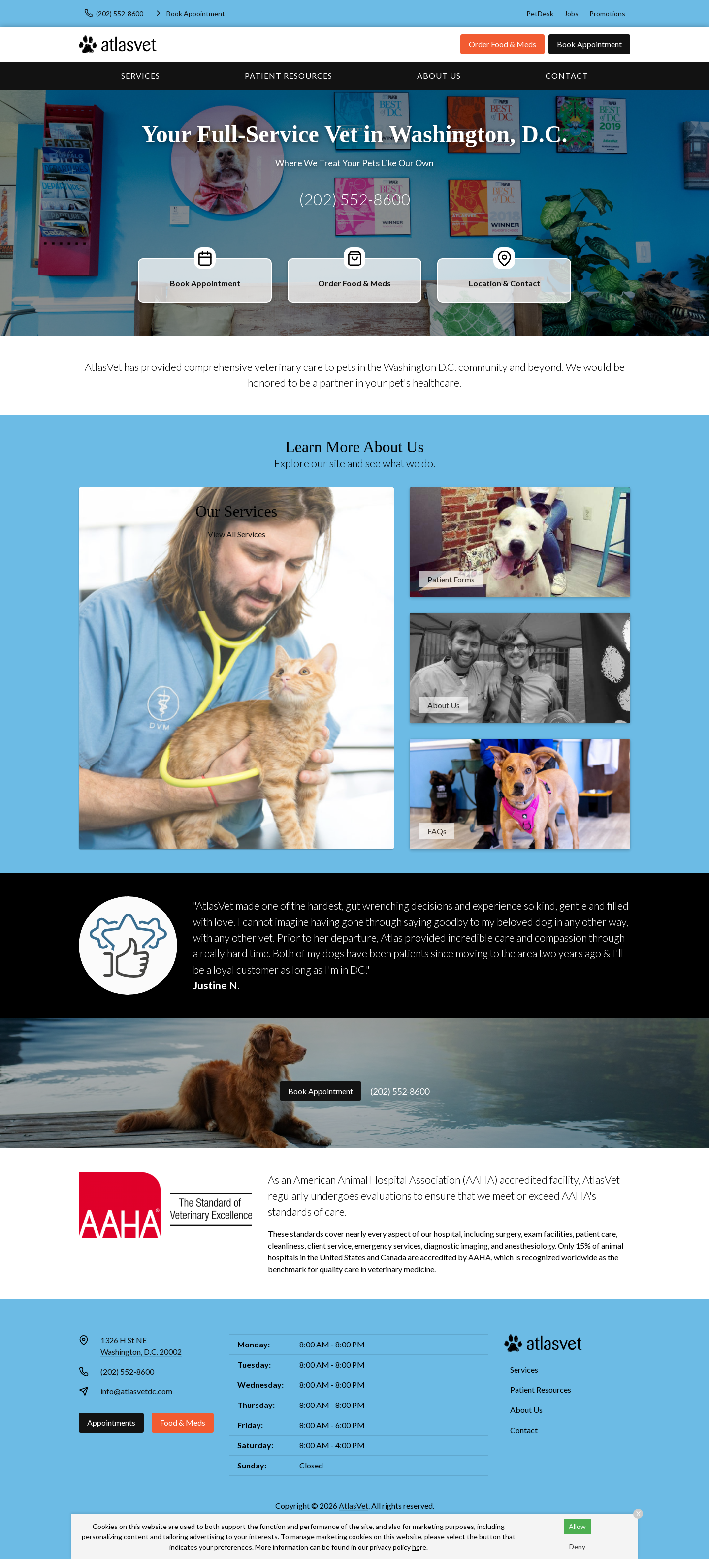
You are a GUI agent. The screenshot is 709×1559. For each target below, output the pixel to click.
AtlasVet (353, 1505)
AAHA (479, 1257)
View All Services (236, 534)
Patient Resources (288, 75)
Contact (567, 75)
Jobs (571, 13)
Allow (577, 1526)
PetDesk (539, 13)
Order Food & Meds (502, 44)
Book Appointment (589, 44)
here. (420, 1547)
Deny (577, 1546)
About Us (439, 75)
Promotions (607, 13)
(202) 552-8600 (355, 199)
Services (140, 75)
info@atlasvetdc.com (136, 1391)
